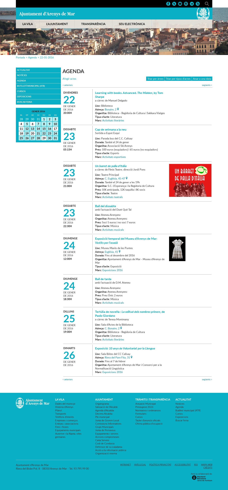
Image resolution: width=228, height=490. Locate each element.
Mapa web (206, 464)
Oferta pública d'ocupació (149, 423)
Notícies (22, 75)
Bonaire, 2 (110, 109)
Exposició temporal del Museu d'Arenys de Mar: (126, 240)
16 (49, 129)
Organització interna (106, 453)
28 (38, 138)
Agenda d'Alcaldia (104, 410)
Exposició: (125, 348)
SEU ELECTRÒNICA (132, 24)
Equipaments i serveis (106, 433)
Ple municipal (102, 417)
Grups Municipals (104, 426)
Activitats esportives (114, 157)
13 (32, 129)
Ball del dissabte (105, 206)
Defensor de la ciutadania (108, 446)
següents (207, 85)
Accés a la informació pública (110, 450)
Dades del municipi (65, 403)
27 (32, 138)
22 (44, 133)
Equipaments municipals (68, 430)
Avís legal (140, 464)
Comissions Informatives (108, 423)
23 (49, 133)
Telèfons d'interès (64, 417)
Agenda (32, 57)
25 (21, 138)
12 (27, 129)
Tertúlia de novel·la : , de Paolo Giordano (130, 314)
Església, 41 (111, 251)
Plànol (58, 410)
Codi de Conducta (104, 443)
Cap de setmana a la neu (110, 129)
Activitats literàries (113, 120)
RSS (196, 464)
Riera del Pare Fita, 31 (117, 357)
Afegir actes (69, 78)
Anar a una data (202, 78)
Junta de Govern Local (107, 420)
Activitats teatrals (112, 197)
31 (55, 138)
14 (38, 129)
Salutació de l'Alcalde (106, 407)
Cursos (21, 91)
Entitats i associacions (66, 423)
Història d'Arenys (64, 407)
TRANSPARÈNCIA (93, 24)
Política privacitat (160, 464)
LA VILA (27, 24)
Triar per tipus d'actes (178, 78)
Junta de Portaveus (105, 430)
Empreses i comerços (66, 420)
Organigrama (102, 403)
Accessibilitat (183, 464)
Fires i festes (61, 426)
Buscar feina (24, 101)
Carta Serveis (102, 440)
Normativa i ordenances (148, 410)
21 (38, 133)
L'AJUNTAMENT (57, 24)
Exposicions (24, 96)
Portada (20, 57)
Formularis (140, 413)
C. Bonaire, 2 (112, 328)
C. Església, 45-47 (115, 178)
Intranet (125, 464)
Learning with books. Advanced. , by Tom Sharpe (129, 95)
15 (44, 129)
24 (55, 133)
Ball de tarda (103, 279)
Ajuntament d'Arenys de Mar (47, 14)
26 (27, 138)
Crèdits (207, 467)
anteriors (68, 85)
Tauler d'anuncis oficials (147, 420)
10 (55, 124)
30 (49, 138)
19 (27, 133)
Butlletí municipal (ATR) (31, 85)
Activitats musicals (113, 230)
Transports (60, 413)
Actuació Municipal (145, 403)
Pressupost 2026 (144, 407)
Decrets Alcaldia (103, 413)
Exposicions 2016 (112, 270)
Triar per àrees (155, 78)
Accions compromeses (107, 436)
